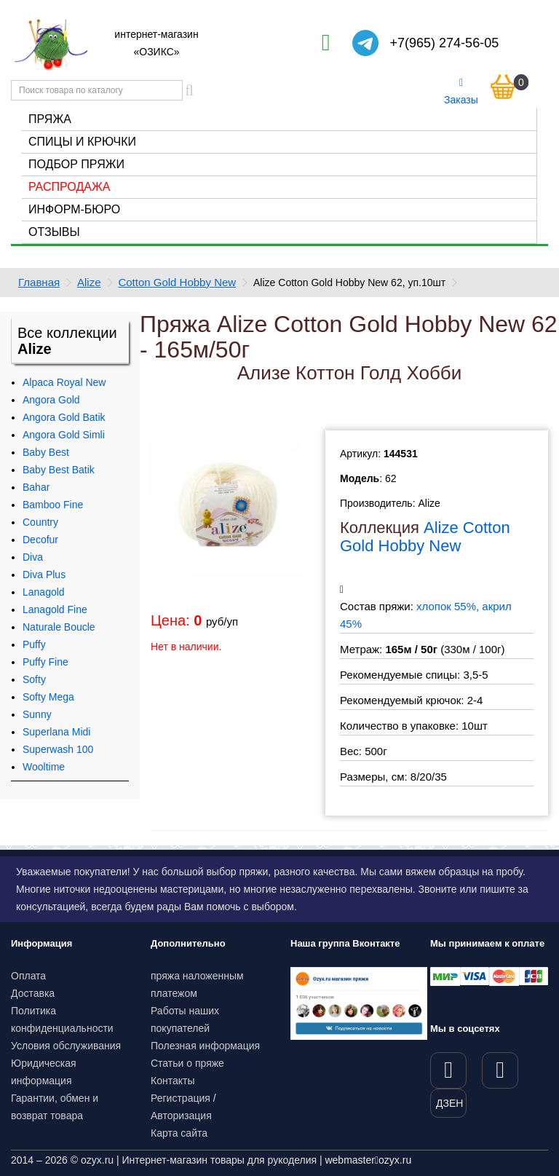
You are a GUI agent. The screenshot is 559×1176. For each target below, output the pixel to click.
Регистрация (180, 1098)
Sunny (37, 714)
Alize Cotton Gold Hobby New (425, 536)
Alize (89, 282)
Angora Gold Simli (64, 435)
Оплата (28, 976)
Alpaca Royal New (64, 382)
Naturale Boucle (59, 627)
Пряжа (49, 119)
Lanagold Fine (55, 609)
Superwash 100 (58, 749)
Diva (33, 557)
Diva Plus (44, 574)
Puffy (34, 644)
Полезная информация (205, 1045)
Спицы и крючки (82, 141)
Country (40, 522)
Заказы (461, 92)
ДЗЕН (449, 1103)
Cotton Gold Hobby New (177, 282)
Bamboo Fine (53, 504)
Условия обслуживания (66, 1045)
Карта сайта (179, 1133)
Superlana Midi (56, 732)
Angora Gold (51, 400)
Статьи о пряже (187, 1063)
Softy (34, 679)
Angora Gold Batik (64, 417)
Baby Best (46, 452)
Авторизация (181, 1115)
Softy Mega (48, 697)
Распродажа (69, 187)
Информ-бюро (74, 209)
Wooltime (44, 767)
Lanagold (44, 592)
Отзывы (54, 232)
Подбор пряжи (76, 164)
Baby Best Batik (59, 469)
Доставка (33, 993)
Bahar (36, 487)
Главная (39, 282)
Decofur (40, 539)
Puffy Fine (45, 662)
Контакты (172, 1080)
